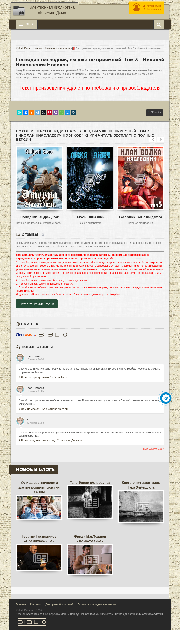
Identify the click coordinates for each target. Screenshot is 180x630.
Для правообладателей (59, 604)
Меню (26, 24)
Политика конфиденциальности (97, 604)
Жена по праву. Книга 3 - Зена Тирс (43, 377)
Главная (21, 604)
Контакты (35, 604)
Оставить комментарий (36, 304)
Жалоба (154, 112)
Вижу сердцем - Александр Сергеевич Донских (50, 440)
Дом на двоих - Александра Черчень (44, 408)
